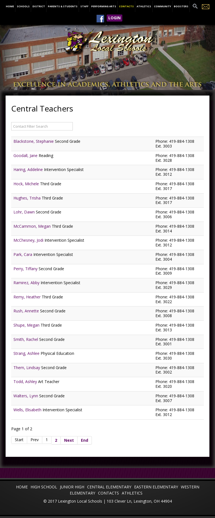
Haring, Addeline (28, 169)
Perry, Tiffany (26, 268)
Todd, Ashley (25, 381)
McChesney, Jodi (29, 240)
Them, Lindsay (27, 367)
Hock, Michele (26, 183)
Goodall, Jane (26, 155)
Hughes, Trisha (27, 198)
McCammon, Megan (32, 226)
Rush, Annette (26, 310)
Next (69, 440)
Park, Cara (23, 254)
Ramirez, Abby (27, 282)
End (84, 440)
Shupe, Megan (27, 325)
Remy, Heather (27, 297)
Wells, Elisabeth (28, 409)
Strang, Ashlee (27, 353)
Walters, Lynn (26, 395)
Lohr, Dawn (24, 212)
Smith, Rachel (26, 339)
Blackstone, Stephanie (34, 141)
